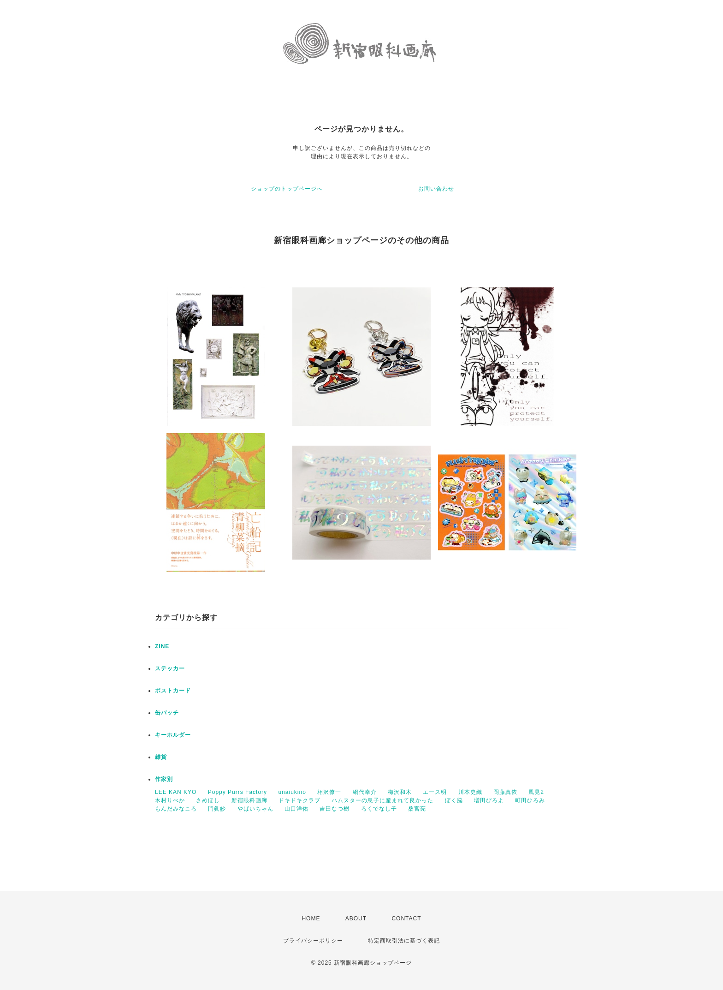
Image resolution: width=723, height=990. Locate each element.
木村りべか (170, 800)
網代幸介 (365, 792)
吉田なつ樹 (335, 808)
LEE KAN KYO (175, 792)
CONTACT (406, 918)
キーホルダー (173, 735)
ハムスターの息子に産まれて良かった (382, 800)
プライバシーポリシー (313, 940)
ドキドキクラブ (299, 800)
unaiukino (292, 792)
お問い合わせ (436, 188)
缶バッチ (167, 713)
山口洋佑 (296, 808)
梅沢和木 (400, 792)
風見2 (536, 792)
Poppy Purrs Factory (237, 792)
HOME (311, 918)
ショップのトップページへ (287, 188)
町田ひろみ (530, 800)
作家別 (164, 779)
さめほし (208, 800)
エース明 (435, 792)
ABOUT (356, 918)
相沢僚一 (329, 792)
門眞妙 (217, 808)
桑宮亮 (417, 808)
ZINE (162, 646)
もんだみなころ (176, 808)
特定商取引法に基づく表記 (404, 940)
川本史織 (470, 792)
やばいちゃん (255, 808)
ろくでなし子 (379, 808)
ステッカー (170, 668)
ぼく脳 (454, 800)
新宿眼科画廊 (249, 800)
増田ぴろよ (489, 800)
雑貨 (161, 757)
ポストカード (173, 690)
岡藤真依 (505, 792)
